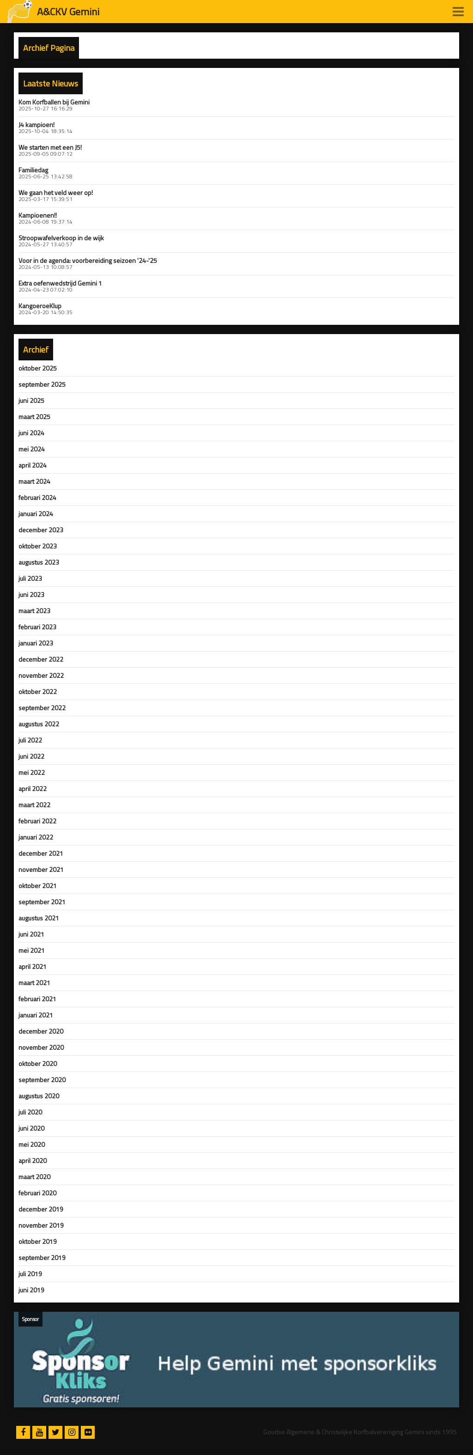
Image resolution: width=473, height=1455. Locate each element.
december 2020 (40, 1031)
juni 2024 (31, 433)
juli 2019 (30, 1274)
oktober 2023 (37, 546)
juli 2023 (30, 578)
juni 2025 (31, 400)
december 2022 (40, 659)
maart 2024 (34, 481)
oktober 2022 (37, 691)
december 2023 (40, 530)
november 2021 (41, 869)
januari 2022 (35, 837)
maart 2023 (34, 611)
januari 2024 (35, 514)
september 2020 (42, 1080)
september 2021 (42, 902)
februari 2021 (37, 999)
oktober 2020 (37, 1063)
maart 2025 (34, 417)
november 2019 (41, 1225)
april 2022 (32, 788)
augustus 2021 (38, 918)
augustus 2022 (38, 724)
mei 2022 (31, 772)
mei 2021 (31, 950)
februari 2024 (37, 497)
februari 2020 (37, 1193)
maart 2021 (34, 983)
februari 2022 (37, 821)
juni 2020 (31, 1128)
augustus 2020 (38, 1096)
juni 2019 (31, 1290)
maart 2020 (34, 1177)
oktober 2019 (37, 1241)
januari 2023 (35, 643)
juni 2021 (31, 934)
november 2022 (41, 675)
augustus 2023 (38, 562)
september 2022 (42, 708)
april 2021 (32, 966)
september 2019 (42, 1257)
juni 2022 (31, 756)
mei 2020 (31, 1144)
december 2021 (40, 853)
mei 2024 (31, 449)
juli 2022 (30, 740)
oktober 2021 (37, 886)
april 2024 (32, 465)
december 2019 (40, 1209)
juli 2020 (30, 1112)
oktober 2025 (37, 368)
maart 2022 (34, 805)
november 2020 (41, 1047)
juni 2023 (31, 594)
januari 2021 (35, 1015)
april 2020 (32, 1160)
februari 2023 (37, 627)
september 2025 (42, 384)
